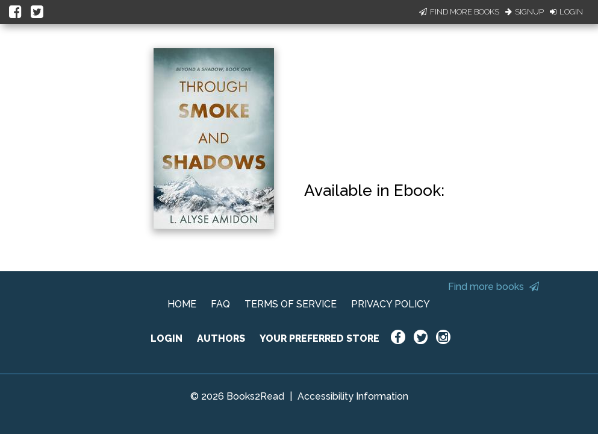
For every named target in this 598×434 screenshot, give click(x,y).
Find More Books (459, 11)
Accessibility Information (352, 396)
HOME (181, 304)
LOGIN (166, 338)
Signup (524, 11)
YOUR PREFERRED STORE (319, 338)
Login (566, 11)
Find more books (493, 286)
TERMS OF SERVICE (290, 304)
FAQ (220, 304)
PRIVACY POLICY (390, 304)
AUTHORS (221, 338)
